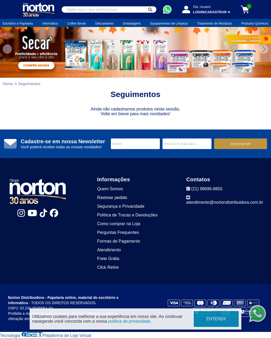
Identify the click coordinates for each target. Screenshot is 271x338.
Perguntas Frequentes (118, 232)
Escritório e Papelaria (18, 23)
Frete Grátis (108, 258)
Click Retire (108, 267)
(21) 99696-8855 (204, 189)
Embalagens (132, 23)
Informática (50, 23)
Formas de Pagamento (118, 241)
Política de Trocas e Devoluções (127, 215)
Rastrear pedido (112, 197)
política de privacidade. (130, 321)
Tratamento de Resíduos (214, 23)
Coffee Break (76, 23)
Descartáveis (104, 23)
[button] (263, 49)
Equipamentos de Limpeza (169, 23)
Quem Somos (110, 189)
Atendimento (109, 250)
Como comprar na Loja (118, 223)
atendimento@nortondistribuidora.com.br (224, 200)
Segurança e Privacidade (120, 206)
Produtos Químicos (254, 23)
